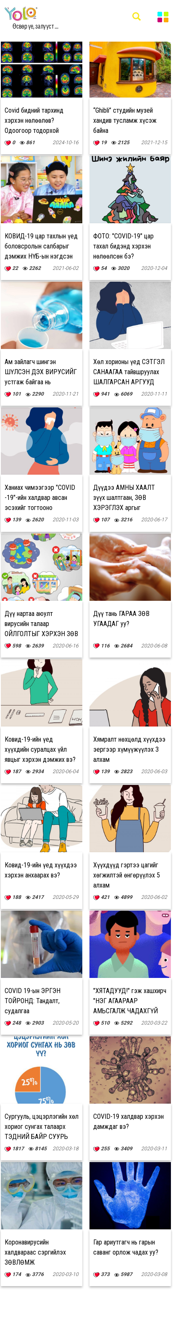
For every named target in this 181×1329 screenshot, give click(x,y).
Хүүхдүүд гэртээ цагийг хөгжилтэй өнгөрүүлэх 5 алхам (126, 875)
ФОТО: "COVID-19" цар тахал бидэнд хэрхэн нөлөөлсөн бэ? (123, 246)
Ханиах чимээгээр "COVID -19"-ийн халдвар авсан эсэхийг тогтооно (40, 498)
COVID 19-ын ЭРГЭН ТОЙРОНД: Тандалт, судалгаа (32, 1001)
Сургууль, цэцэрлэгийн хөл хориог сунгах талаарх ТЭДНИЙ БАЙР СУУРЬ (42, 1126)
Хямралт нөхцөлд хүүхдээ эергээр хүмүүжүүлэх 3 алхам (129, 749)
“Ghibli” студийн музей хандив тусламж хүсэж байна (125, 120)
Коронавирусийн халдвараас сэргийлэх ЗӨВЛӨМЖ (35, 1252)
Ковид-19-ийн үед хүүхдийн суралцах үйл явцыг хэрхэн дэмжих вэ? (40, 749)
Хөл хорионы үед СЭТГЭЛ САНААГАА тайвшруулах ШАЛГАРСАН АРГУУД (129, 372)
